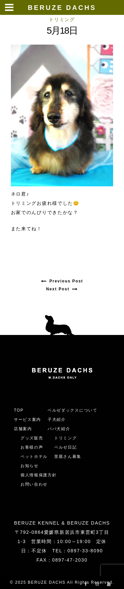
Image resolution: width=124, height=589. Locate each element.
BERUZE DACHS (62, 7)
